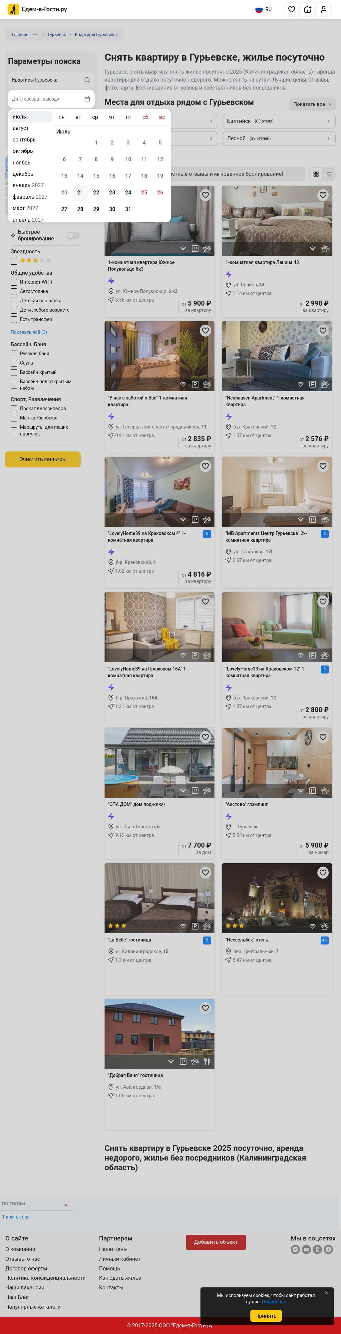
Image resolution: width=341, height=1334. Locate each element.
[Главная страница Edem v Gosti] (37, 13)
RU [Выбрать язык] (263, 9)
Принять (265, 1316)
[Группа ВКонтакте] (295, 1250)
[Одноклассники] (317, 1250)
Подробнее (274, 1301)
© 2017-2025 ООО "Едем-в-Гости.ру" (170, 1325)
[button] (292, 9)
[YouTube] (306, 1250)
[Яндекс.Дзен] (328, 1250)
